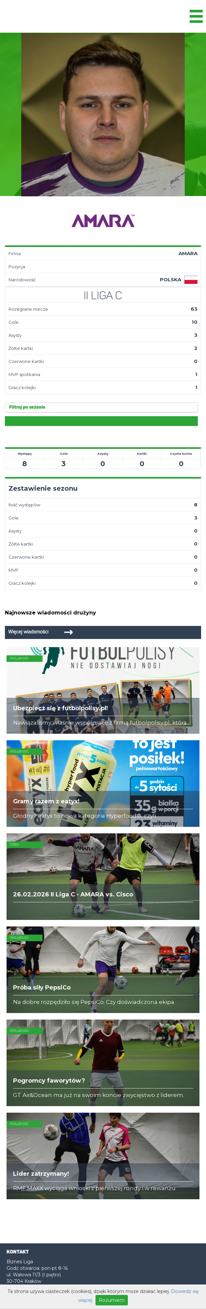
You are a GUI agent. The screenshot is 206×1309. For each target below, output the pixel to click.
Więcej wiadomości (28, 632)
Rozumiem (112, 1300)
